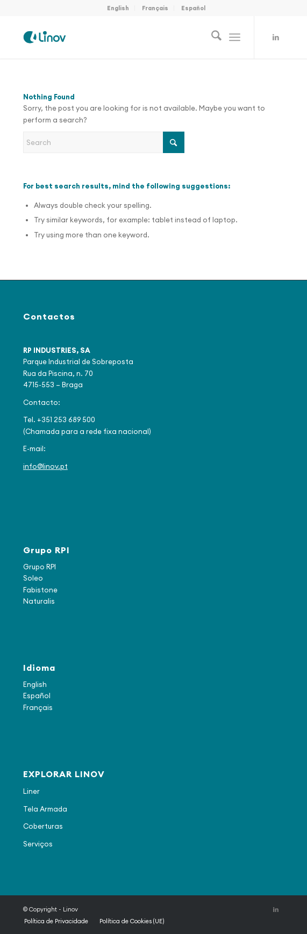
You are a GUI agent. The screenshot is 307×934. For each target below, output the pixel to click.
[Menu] (234, 37)
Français (155, 8)
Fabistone (40, 589)
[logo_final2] (127, 37)
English (118, 8)
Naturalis (39, 601)
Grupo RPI (39, 566)
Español (193, 8)
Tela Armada (45, 809)
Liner (31, 791)
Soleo (33, 578)
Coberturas (43, 826)
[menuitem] (118, 8)
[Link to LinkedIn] (276, 37)
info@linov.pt (45, 466)
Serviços (38, 843)
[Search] (211, 37)
